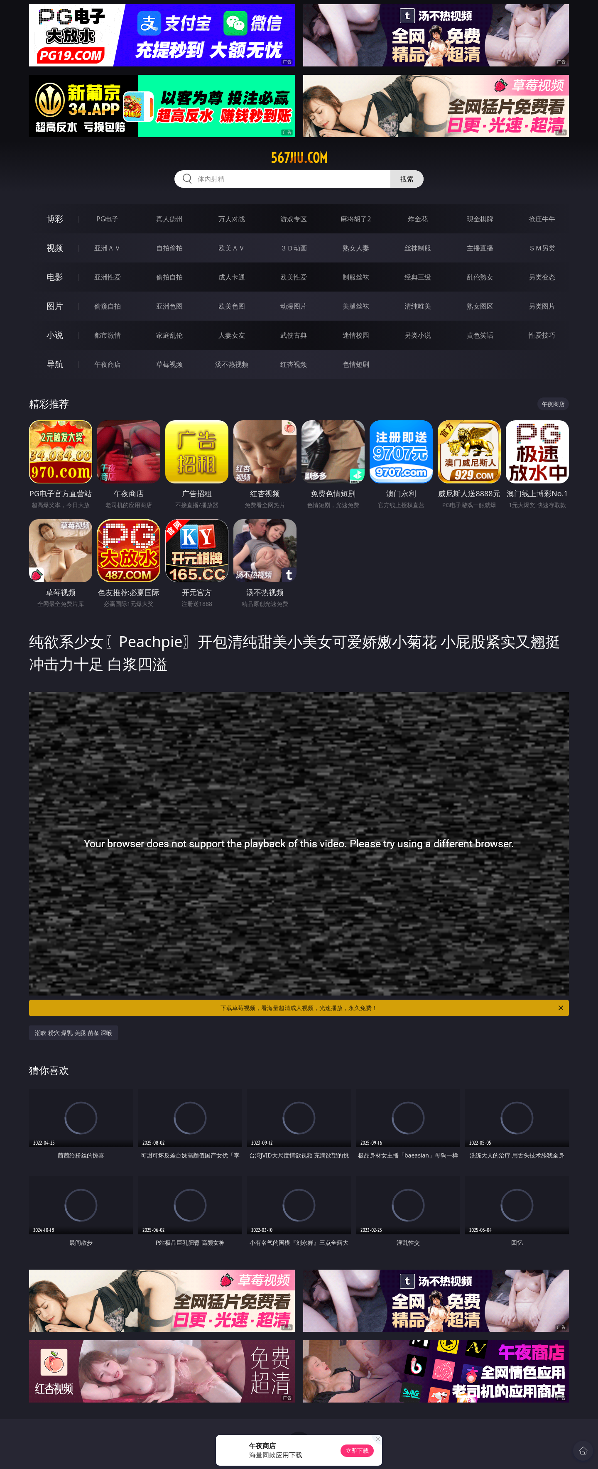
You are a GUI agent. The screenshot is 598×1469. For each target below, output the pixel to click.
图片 (55, 305)
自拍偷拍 (169, 248)
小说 (55, 335)
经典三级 (417, 277)
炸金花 (418, 218)
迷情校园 (356, 335)
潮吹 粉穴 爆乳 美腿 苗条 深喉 (73, 1033)
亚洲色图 (169, 306)
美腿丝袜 (356, 306)
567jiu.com (299, 158)
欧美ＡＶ (231, 248)
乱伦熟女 (480, 277)
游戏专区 (293, 218)
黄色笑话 (480, 335)
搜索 (407, 179)
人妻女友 (231, 335)
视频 (55, 247)
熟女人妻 (356, 248)
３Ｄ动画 (293, 248)
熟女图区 (480, 306)
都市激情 (107, 335)
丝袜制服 (417, 248)
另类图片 (542, 306)
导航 (55, 364)
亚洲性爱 (107, 277)
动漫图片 (293, 306)
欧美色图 (231, 306)
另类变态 (542, 277)
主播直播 (480, 248)
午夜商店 (107, 364)
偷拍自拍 (169, 277)
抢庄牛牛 (542, 218)
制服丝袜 (356, 277)
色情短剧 (356, 364)
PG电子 (107, 218)
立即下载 (357, 1450)
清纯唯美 (417, 306)
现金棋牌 (480, 218)
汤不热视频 (231, 364)
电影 (55, 276)
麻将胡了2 (356, 218)
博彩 (55, 218)
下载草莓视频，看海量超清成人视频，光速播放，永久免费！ (393, 1008)
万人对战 (231, 218)
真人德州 (169, 218)
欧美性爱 (293, 277)
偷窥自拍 (107, 306)
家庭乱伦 (169, 335)
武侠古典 (293, 335)
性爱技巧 (542, 335)
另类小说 (417, 335)
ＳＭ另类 (542, 248)
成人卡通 (231, 277)
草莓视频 (169, 364)
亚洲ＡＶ (107, 248)
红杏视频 (293, 364)
